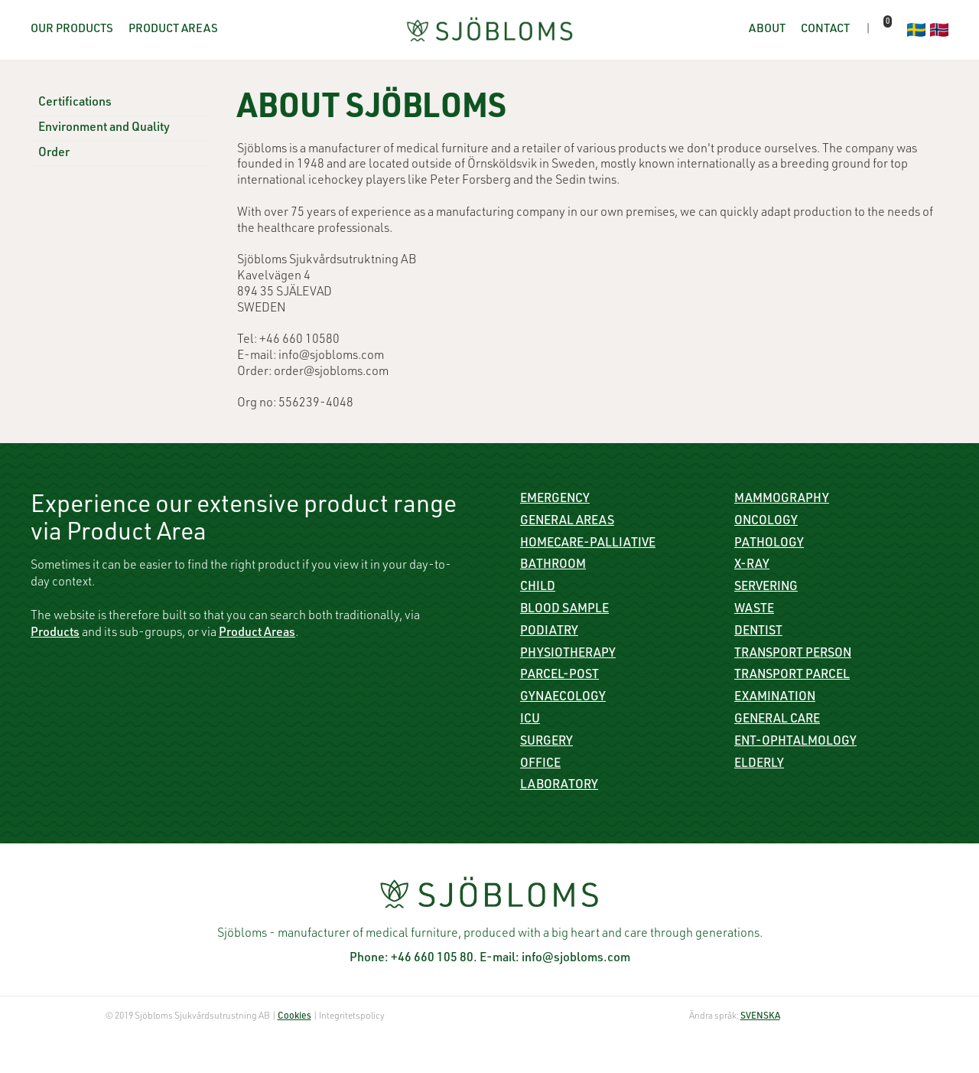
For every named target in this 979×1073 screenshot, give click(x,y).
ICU (530, 720)
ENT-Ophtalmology (795, 742)
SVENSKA (760, 1016)
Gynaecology (563, 698)
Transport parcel (792, 676)
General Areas (567, 522)
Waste (754, 610)
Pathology (769, 544)
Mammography (781, 500)
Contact (825, 29)
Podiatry (549, 632)
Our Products (72, 29)
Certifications (75, 103)
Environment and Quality (104, 128)
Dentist (758, 632)
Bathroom (553, 565)
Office (540, 764)
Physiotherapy (568, 654)
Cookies (294, 1016)
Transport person (792, 654)
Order (54, 154)
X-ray (751, 565)
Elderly (759, 764)
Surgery (546, 742)
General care (777, 720)
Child (537, 588)
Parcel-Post (559, 676)
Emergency (555, 500)
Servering (766, 588)
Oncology (766, 522)
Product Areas (173, 29)
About (767, 29)
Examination (774, 698)
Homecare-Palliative (587, 544)
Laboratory (559, 786)
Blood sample (564, 610)
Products (55, 634)
